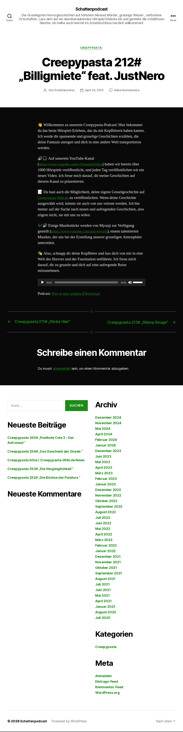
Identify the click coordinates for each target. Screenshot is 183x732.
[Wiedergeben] (42, 283)
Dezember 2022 (108, 490)
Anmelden (103, 676)
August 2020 (105, 612)
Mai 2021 (102, 596)
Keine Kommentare (127, 91)
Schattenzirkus (63, 91)
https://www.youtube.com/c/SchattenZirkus (73, 164)
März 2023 (104, 473)
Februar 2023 (106, 479)
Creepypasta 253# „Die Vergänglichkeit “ (40, 469)
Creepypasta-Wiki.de (54, 198)
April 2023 (103, 468)
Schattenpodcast (91, 9)
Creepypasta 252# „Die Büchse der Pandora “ (43, 478)
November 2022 (108, 496)
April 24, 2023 (94, 91)
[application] (91, 283)
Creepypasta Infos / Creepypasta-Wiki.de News (45, 460)
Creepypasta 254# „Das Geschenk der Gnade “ (45, 452)
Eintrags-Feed (106, 682)
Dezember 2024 (108, 418)
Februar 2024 (106, 440)
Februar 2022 (106, 546)
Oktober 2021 (106, 568)
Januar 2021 (105, 607)
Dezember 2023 (108, 451)
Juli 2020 (102, 618)
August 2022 (105, 512)
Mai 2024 (102, 429)
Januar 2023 (105, 485)
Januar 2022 (105, 551)
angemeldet (62, 369)
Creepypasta (91, 48)
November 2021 (108, 562)
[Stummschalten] (130, 283)
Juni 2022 (103, 523)
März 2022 (103, 540)
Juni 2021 (103, 590)
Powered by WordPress (70, 721)
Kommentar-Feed (109, 687)
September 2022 (108, 507)
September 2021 (108, 574)
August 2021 (105, 579)
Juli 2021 (102, 585)
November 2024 (108, 423)
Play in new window (68, 294)
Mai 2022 (102, 529)
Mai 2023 (102, 462)
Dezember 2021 (108, 557)
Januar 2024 (105, 446)
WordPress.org (107, 693)
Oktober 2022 (106, 501)
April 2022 (103, 535)
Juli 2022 (102, 518)
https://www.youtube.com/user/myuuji (81, 232)
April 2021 (103, 601)
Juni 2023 (103, 457)
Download (94, 294)
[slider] (86, 283)
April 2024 (103, 434)
